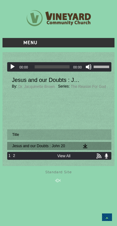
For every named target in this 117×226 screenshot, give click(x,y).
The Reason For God (88, 86)
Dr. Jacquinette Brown (36, 86)
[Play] (12, 67)
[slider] (52, 66)
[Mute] (88, 67)
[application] (59, 67)
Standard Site (58, 172)
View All (64, 156)
